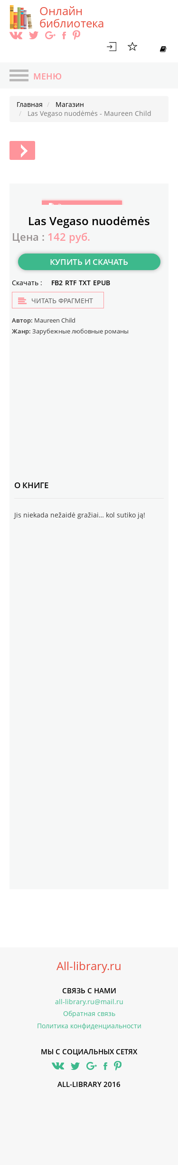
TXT (85, 282)
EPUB (101, 282)
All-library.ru (89, 966)
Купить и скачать (89, 261)
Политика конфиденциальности (89, 1025)
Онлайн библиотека (71, 17)
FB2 (57, 282)
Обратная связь (89, 1013)
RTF (70, 282)
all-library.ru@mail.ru (89, 1001)
